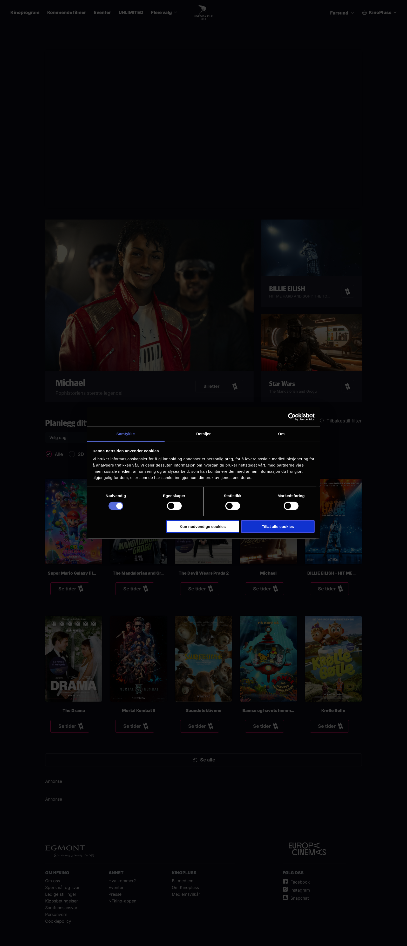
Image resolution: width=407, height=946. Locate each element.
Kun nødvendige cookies (203, 526)
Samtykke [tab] (126, 434)
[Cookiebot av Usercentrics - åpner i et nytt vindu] (292, 417)
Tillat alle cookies (278, 526)
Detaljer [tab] (203, 434)
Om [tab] (281, 434)
